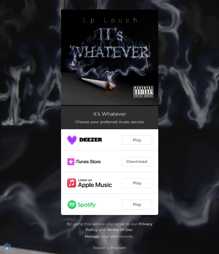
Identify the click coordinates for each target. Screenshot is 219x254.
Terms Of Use (119, 229)
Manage (92, 236)
